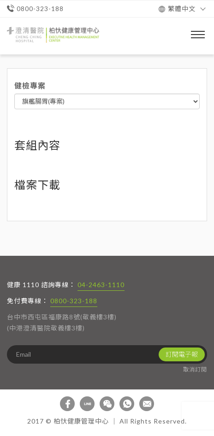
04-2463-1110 (101, 285)
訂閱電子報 (182, 354)
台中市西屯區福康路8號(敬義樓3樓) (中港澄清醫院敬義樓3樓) (62, 322)
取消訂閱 (195, 369)
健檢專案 (30, 85)
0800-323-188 (73, 301)
